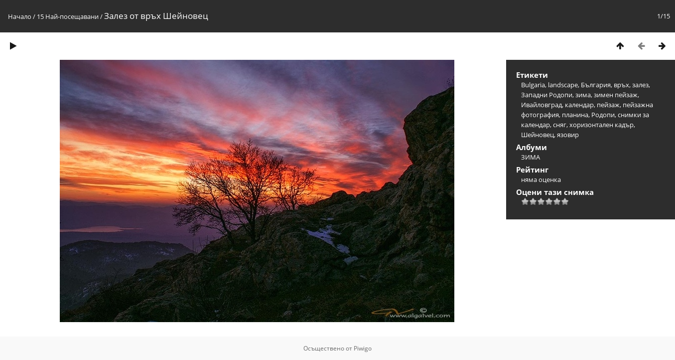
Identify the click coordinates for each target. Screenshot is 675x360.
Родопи (603, 114)
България (596, 84)
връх (621, 84)
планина (575, 114)
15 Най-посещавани (68, 16)
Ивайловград (541, 104)
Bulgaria (533, 84)
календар (579, 104)
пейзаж (608, 104)
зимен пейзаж (616, 94)
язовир (568, 134)
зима (583, 94)
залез (640, 84)
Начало (19, 16)
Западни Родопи (546, 94)
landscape (563, 84)
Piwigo (363, 348)
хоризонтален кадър (601, 124)
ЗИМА (530, 157)
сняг (559, 124)
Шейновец (537, 134)
